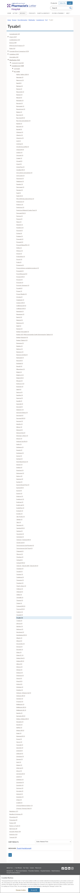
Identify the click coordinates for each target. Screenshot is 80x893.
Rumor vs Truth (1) (14, 826)
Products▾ (54, 3)
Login (70, 3)
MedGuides (32, 20)
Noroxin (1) (19, 103)
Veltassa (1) (19, 629)
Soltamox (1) (20, 447)
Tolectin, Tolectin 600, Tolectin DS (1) (27, 565)
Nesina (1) (19, 89)
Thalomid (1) (20, 551)
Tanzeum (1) (19, 525)
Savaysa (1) (19, 398)
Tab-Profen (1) (20, 516)
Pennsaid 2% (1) (21, 213)
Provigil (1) (19, 288)
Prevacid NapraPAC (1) (22, 245)
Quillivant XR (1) (21, 308)
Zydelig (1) (19, 802)
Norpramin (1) (20, 106)
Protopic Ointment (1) (22, 285)
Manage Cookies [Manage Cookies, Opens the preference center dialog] (21, 890)
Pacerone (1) (20, 178)
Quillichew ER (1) (21, 305)
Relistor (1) (19, 349)
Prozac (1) (19, 291)
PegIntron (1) (20, 207)
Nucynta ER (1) (20, 118)
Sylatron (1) (19, 496)
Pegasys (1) (19, 204)
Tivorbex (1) (19, 557)
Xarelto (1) (19, 713)
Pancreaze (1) (20, 187)
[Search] (70, 8)
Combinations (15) (14, 40)
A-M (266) (17, 68)
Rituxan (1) (19, 381)
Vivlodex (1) (19, 687)
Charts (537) (13, 37)
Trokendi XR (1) (20, 606)
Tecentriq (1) (20, 534)
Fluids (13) (12, 48)
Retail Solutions (56, 871)
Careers (32, 868)
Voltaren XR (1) (20, 696)
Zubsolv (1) (19, 794)
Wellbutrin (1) (20, 704)
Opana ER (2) (20, 149)
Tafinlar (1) (19, 519)
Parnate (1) (19, 190)
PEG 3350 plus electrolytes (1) (25, 198)
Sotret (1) (19, 456)
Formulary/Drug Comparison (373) (19, 51)
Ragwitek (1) (20, 311)
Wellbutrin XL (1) (21, 710)
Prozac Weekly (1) (21, 294)
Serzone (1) (19, 421)
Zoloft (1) (19, 776)
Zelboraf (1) (19, 753)
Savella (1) (19, 401)
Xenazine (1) (19, 722)
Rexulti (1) (19, 366)
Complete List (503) (18, 66)
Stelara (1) (19, 467)
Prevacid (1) (19, 242)
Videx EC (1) (19, 655)
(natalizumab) (24, 848)
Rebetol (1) (19, 320)
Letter (15, 13)
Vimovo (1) (19, 667)
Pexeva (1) (19, 219)
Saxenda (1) (19, 404)
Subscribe (63, 3)
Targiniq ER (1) (20, 528)
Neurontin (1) (20, 92)
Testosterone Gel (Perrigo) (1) (25, 545)
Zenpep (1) (19, 759)
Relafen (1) (19, 346)
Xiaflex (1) (19, 727)
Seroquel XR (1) (20, 418)
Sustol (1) (19, 490)
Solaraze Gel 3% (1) (21, 441)
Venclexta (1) (20, 632)
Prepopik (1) (19, 239)
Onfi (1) (18, 141)
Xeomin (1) (19, 724)
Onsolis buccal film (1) (22, 146)
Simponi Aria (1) (20, 433)
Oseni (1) (19, 164)
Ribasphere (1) (20, 369)
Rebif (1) (18, 326)
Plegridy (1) (19, 224)
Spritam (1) (19, 459)
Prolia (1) (18, 262)
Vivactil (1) (19, 681)
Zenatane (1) (20, 756)
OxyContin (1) (20, 175)
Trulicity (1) (19, 612)
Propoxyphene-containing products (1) (27, 268)
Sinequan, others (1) (22, 435)
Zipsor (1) (19, 771)
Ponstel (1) (19, 230)
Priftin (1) (19, 248)
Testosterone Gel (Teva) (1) (24, 548)
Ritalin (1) (19, 372)
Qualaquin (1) (20, 300)
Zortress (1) (19, 788)
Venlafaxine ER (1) (21, 635)
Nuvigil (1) (19, 129)
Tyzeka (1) (19, 620)
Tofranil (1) (19, 560)
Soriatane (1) (20, 453)
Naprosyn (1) (20, 80)
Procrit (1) (19, 259)
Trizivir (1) (19, 603)
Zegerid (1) (19, 750)
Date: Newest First (53, 841)
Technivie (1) (20, 537)
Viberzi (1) (19, 641)
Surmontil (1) (20, 487)
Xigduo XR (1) (20, 730)
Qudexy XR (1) (20, 303)
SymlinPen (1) (20, 508)
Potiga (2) (19, 233)
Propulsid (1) (20, 271)
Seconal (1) (19, 407)
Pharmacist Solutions (21, 871)
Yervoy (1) (19, 742)
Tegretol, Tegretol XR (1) (23, 539)
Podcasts (32, 13)
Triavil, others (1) (21, 586)
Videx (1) (18, 652)
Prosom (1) (19, 279)
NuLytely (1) (19, 126)
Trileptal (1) (19, 591)
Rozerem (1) (19, 386)
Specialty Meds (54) (15, 831)
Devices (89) (13, 42)
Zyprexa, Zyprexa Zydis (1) (24, 808)
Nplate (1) (19, 112)
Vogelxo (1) (19, 690)
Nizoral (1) (19, 97)
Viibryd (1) (19, 664)
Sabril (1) (18, 389)
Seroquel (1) (19, 415)
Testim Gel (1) (20, 542)
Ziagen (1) (19, 765)
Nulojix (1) (19, 123)
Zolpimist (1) (20, 779)
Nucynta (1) (19, 115)
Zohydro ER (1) (20, 774)
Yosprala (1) (19, 745)
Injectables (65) (13, 57)
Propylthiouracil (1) (21, 274)
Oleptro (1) (19, 135)
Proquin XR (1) (20, 277)
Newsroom (38, 868)
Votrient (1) (19, 698)
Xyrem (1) (19, 739)
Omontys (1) (20, 138)
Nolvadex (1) (20, 100)
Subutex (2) (19, 479)
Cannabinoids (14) (14, 34)
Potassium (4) (13, 820)
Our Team (26, 868)
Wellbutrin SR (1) (21, 707)
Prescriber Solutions (33, 871)
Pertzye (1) (19, 216)
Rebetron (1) (20, 323)
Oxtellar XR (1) (20, 170)
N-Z (46, 20)
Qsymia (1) (19, 297)
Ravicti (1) (19, 317)
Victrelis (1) (19, 649)
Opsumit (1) (19, 155)
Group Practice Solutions (13, 872)
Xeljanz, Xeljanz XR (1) (22, 719)
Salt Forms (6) (13, 828)
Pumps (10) (12, 823)
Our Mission (18, 868)
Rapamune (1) (20, 314)
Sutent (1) (19, 493)
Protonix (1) (19, 282)
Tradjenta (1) (20, 577)
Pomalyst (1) (20, 227)
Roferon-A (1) (20, 383)
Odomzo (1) (19, 132)
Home (9, 13)
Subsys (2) (19, 476)
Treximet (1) (19, 583)
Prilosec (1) (19, 250)
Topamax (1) (19, 568)
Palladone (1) (20, 181)
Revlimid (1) (19, 363)
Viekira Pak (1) (20, 658)
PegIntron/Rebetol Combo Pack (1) (26, 210)
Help (68, 13)
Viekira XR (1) (20, 661)
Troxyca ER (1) (20, 609)
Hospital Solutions (45, 871)
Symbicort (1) (20, 499)
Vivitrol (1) (19, 684)
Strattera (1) (20, 470)
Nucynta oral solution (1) (23, 120)
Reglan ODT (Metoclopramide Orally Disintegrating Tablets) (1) (34, 334)
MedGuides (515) (14, 60)
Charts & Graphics (43, 13)
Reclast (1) (19, 329)
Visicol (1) (19, 678)
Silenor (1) (19, 427)
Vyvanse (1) (19, 701)
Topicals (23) (13, 837)
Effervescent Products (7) (16, 45)
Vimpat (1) (19, 669)
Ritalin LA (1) (20, 375)
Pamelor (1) (19, 184)
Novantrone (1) (20, 109)
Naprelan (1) (19, 77)
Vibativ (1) (19, 638)
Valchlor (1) (19, 626)
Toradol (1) (19, 571)
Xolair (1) (18, 733)
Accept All (34, 890)
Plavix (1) (18, 222)
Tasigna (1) (19, 531)
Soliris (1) (19, 444)
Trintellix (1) (19, 597)
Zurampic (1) (20, 797)
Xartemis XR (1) (20, 716)
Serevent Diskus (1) (22, 412)
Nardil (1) (18, 83)
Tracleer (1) (19, 574)
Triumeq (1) (19, 600)
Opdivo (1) (19, 152)
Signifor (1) (19, 424)
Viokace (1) (19, 672)
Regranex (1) (20, 343)
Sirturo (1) (19, 438)
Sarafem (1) (19, 395)
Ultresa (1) (19, 623)
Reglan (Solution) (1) (22, 337)
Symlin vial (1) (20, 505)
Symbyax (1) (19, 502)
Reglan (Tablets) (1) (22, 340)
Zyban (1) (19, 800)
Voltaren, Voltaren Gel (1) (23, 693)
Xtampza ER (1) (20, 736)
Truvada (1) (19, 615)
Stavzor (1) (19, 464)
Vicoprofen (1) (20, 643)
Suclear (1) (19, 482)
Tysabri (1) (19, 617)
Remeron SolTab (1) (22, 355)
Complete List (40, 20)
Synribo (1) (19, 513)
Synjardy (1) (19, 511)
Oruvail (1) (19, 161)
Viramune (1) (20, 675)
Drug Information (22, 20)
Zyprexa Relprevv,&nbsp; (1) (24, 805)
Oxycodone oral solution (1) (24, 172)
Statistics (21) (13, 834)
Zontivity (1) (19, 785)
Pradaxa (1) (19, 236)
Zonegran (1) (20, 782)
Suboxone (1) (20, 473)
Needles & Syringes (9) (15, 814)
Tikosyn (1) (19, 554)
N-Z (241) (17, 71)
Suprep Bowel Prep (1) (22, 485)
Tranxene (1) (20, 580)
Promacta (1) (20, 265)
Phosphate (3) (13, 817)
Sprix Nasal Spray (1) (22, 461)
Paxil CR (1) (19, 196)
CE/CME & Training (58, 13)
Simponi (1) (19, 430)
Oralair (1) (19, 158)
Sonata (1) (19, 450)
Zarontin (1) (19, 748)
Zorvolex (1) (19, 791)
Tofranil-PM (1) (20, 563)
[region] (40, 884)
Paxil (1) (18, 193)
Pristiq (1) (19, 253)
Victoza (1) (19, 646)
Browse (23, 13)
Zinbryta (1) (19, 768)
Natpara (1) (19, 86)
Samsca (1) (19, 392)
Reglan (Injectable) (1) (22, 331)
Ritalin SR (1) (20, 378)
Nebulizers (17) (13, 811)
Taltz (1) (18, 522)
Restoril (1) (19, 360)
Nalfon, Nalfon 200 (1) (22, 74)
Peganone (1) (20, 201)
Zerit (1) (18, 762)
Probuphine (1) (20, 256)
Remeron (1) (19, 352)
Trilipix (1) (19, 594)
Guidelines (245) (14, 54)
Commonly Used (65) (18, 63)
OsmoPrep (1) (20, 167)
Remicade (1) (20, 357)
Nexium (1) (19, 94)
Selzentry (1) (20, 409)
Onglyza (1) (19, 144)
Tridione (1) (19, 589)
